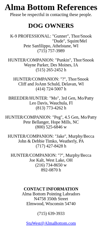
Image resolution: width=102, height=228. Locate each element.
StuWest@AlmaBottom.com (51, 223)
